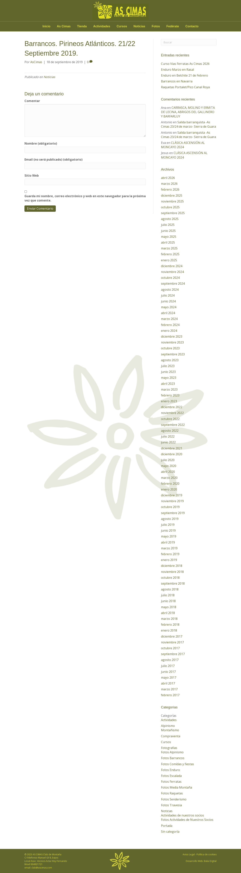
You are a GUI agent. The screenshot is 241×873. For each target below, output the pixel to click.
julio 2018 (168, 595)
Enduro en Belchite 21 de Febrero (184, 75)
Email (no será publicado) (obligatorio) (53, 159)
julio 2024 (168, 295)
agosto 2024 (169, 289)
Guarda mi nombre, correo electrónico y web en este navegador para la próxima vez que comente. (85, 198)
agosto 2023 (169, 360)
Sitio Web (31, 175)
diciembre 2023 (171, 336)
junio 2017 (168, 672)
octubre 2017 (170, 648)
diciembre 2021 (171, 448)
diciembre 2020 (171, 454)
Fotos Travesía (171, 805)
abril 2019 (168, 542)
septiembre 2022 (173, 425)
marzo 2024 (169, 319)
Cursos (122, 26)
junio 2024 (168, 301)
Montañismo (170, 730)
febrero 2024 (170, 325)
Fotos (156, 26)
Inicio (46, 26)
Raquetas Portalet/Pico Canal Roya (185, 87)
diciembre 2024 (171, 266)
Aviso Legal (189, 854)
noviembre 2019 (172, 501)
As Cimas (64, 26)
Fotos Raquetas (172, 793)
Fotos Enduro (170, 770)
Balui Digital (210, 861)
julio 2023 (168, 366)
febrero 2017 (170, 695)
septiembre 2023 (173, 354)
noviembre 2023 (172, 342)
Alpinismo (168, 726)
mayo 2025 (168, 237)
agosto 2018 (169, 589)
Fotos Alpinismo (172, 752)
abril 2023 (168, 384)
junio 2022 (168, 442)
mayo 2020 (168, 466)
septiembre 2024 (173, 283)
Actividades (101, 26)
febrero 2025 (170, 254)
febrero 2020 (170, 483)
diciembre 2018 (171, 566)
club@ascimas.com (41, 867)
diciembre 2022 (171, 407)
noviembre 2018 (172, 572)
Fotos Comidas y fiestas (177, 764)
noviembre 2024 (172, 272)
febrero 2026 (170, 189)
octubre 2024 (170, 278)
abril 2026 (168, 178)
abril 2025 (168, 242)
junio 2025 (168, 231)
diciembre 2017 (171, 636)
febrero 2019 (170, 554)
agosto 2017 (169, 660)
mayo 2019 (168, 536)
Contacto (191, 26)
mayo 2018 (168, 607)
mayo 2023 (168, 378)
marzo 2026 (169, 184)
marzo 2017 (169, 689)
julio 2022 (168, 436)
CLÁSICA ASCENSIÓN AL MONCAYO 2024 (183, 145)
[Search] (189, 42)
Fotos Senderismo (173, 799)
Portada (166, 826)
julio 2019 (168, 525)
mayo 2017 (168, 677)
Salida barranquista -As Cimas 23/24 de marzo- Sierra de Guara (188, 124)
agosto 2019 (169, 519)
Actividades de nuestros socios (182, 815)
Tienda (82, 26)
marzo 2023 (169, 389)
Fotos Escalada (171, 776)
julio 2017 (168, 666)
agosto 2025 (169, 219)
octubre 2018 (170, 578)
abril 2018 (168, 613)
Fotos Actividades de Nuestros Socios (187, 820)
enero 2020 (169, 489)
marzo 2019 (169, 548)
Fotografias (169, 748)
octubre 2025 (170, 207)
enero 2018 (169, 630)
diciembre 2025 (171, 195)
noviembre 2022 (172, 413)
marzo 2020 (169, 478)
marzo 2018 (169, 619)
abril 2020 (168, 472)
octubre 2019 (170, 507)
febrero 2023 (170, 395)
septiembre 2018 (173, 583)
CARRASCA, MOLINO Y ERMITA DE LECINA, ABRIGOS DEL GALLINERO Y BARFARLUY (188, 112)
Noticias (139, 26)
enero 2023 (169, 401)
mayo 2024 (168, 307)
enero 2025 (169, 260)
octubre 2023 (170, 348)
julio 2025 (168, 225)
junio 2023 (168, 372)
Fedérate (172, 26)
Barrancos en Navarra (176, 81)
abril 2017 (168, 683)
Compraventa (170, 736)
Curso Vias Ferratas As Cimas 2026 (185, 64)
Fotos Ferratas (171, 781)
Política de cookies (207, 854)
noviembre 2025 (172, 201)
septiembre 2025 (173, 213)
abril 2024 (168, 313)
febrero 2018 (170, 624)
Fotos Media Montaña (176, 787)
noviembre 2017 (172, 642)
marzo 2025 (169, 248)
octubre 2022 (170, 419)
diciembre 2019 (171, 495)
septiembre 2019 (173, 513)
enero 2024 (169, 331)
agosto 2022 (169, 430)
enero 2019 (169, 560)
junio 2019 (168, 530)
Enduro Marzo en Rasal (177, 69)
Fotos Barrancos (172, 758)
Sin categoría (170, 831)
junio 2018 (168, 601)
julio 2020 (168, 460)
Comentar (32, 101)
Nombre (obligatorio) (40, 143)
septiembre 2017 (173, 654)
